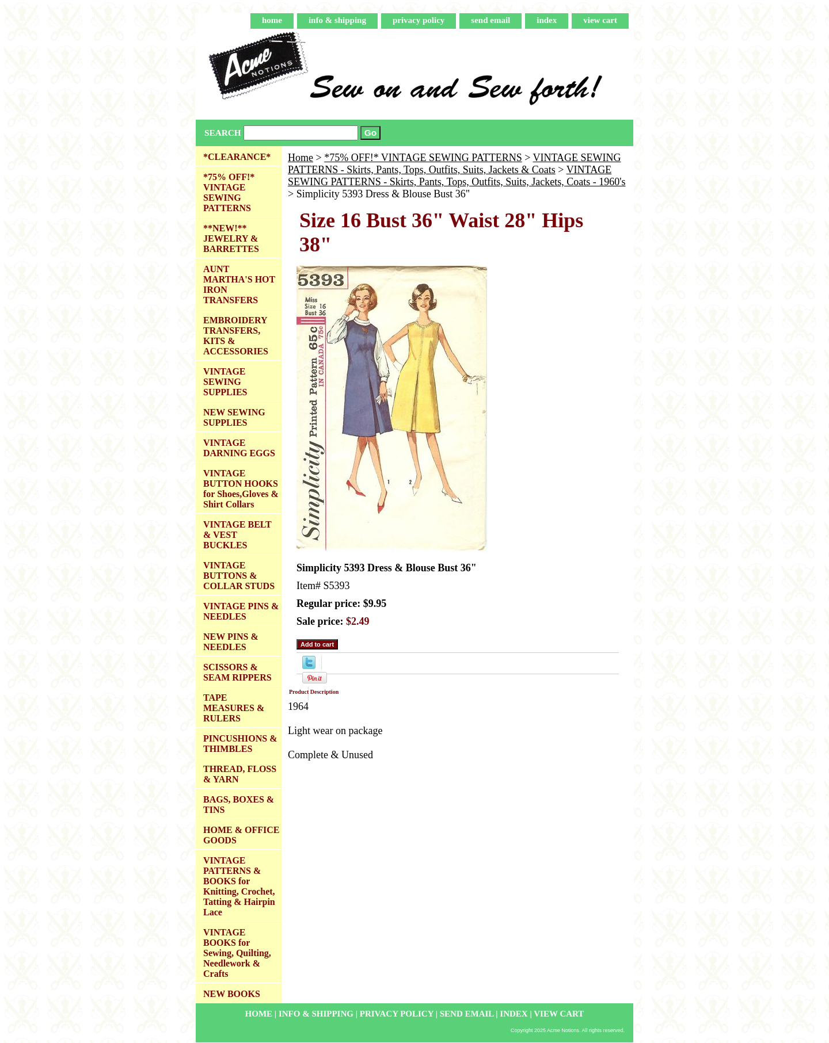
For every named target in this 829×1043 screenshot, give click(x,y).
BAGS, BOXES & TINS (238, 804)
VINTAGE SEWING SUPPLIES (225, 381)
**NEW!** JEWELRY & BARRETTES (231, 238)
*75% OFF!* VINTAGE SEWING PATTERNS (423, 157)
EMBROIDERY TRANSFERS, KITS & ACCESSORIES (235, 335)
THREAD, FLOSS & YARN (239, 774)
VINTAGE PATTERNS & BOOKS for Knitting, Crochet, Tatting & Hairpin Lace (239, 886)
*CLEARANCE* (237, 157)
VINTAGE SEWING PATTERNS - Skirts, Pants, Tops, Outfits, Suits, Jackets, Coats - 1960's (457, 176)
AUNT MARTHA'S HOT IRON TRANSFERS (239, 284)
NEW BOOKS (231, 994)
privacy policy (418, 20)
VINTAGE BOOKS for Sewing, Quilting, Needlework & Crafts (237, 953)
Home (300, 157)
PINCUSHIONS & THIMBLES (240, 743)
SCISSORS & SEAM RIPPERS (237, 672)
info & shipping (337, 20)
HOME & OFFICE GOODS (241, 835)
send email (490, 20)
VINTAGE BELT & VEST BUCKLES (237, 534)
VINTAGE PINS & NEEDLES (241, 611)
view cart (600, 20)
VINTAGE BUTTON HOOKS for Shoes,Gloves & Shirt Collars (241, 488)
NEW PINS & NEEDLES (230, 642)
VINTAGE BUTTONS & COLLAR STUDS (239, 575)
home (272, 20)
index (547, 20)
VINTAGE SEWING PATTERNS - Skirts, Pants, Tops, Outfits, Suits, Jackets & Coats (454, 163)
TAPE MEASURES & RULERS (233, 708)
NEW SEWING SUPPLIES (234, 417)
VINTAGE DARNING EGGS (239, 448)
